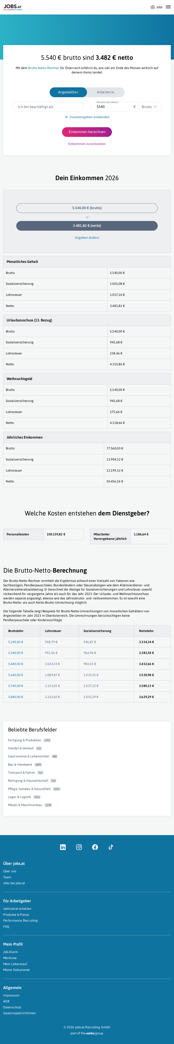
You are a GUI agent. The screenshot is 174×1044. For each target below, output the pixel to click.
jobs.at (80, 1027)
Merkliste (10, 958)
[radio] (68, 92)
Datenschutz (12, 1007)
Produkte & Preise (16, 914)
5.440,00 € (15, 664)
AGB (6, 1001)
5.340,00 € (15, 653)
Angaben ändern (87, 237)
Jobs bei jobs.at (14, 883)
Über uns (9, 871)
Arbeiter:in (105, 92)
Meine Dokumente (16, 970)
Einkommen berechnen (87, 132)
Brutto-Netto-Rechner (43, 68)
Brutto (147, 107)
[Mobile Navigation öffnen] (168, 6)
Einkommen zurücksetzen (87, 144)
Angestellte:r (68, 92)
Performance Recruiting (20, 920)
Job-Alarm (10, 952)
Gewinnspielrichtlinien (19, 1013)
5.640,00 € (15, 675)
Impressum (11, 995)
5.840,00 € (15, 697)
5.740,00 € (15, 686)
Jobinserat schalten (17, 908)
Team (7, 877)
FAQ (6, 926)
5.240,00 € (15, 642)
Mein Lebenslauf (15, 964)
